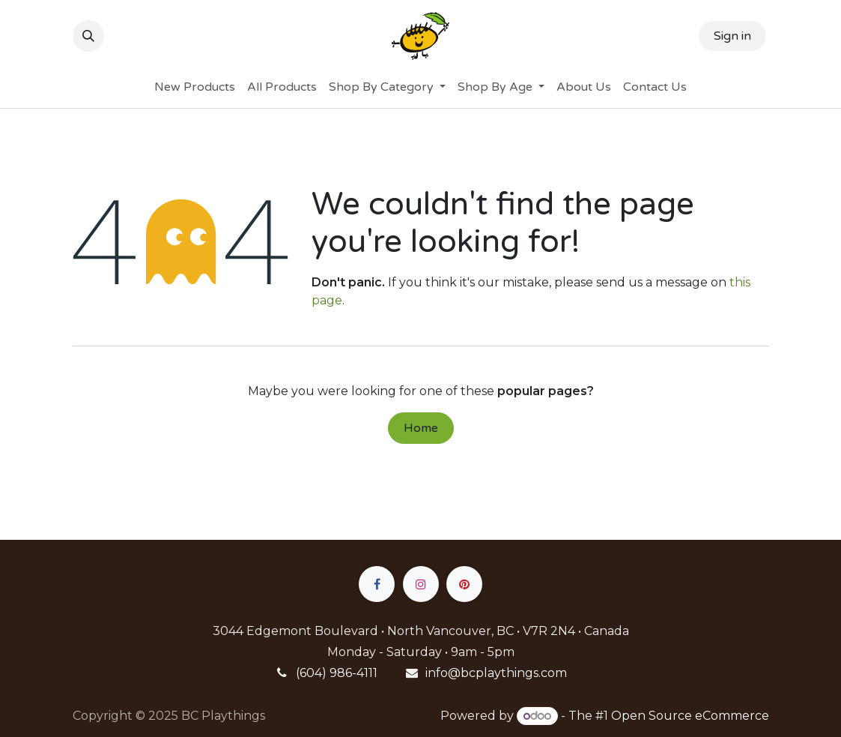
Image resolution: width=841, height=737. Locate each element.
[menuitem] (194, 87)
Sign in (732, 35)
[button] (88, 36)
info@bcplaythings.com (496, 673)
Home (421, 428)
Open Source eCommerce (690, 716)
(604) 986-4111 (336, 673)
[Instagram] (421, 584)
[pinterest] (464, 584)
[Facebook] (377, 584)
